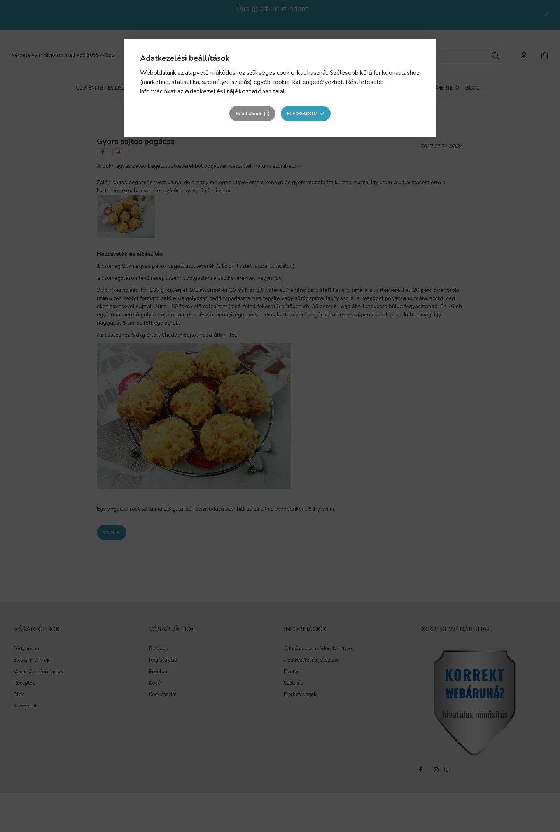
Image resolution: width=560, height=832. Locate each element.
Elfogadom (302, 114)
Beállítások (248, 114)
